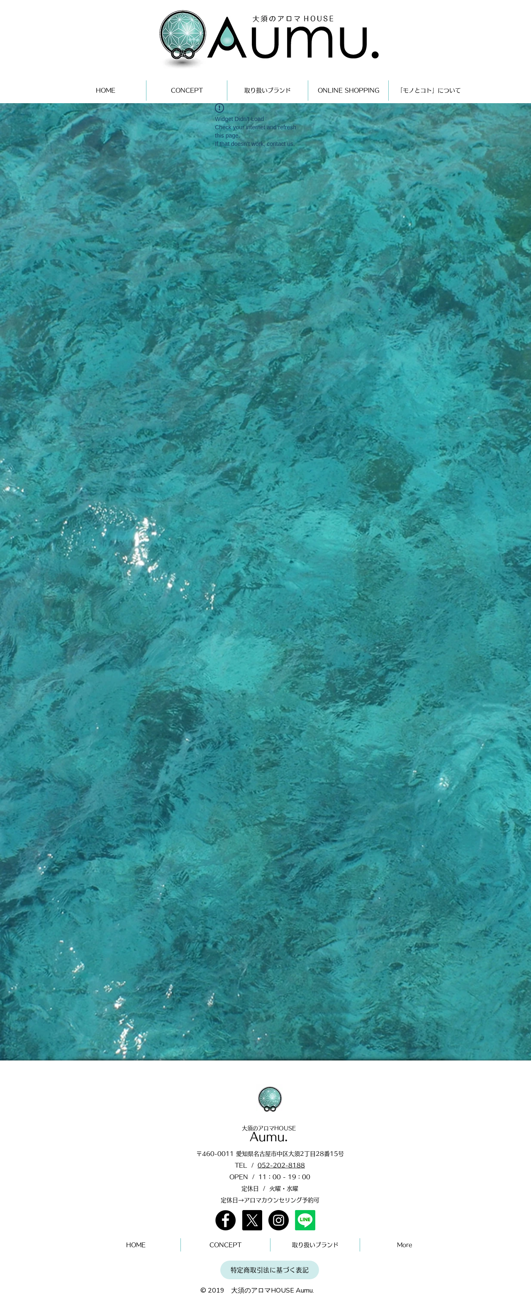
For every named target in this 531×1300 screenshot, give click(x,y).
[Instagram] (278, 1220)
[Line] (305, 1220)
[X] (252, 1220)
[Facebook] (225, 1220)
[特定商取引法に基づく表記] (269, 1270)
